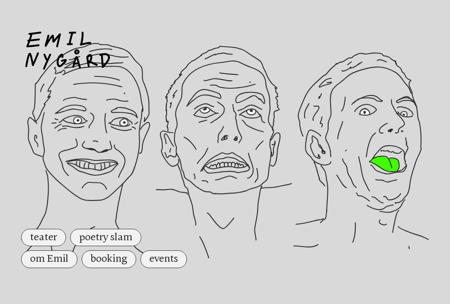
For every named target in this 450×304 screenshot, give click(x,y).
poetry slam (105, 237)
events (163, 259)
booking (109, 259)
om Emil (49, 259)
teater (43, 237)
